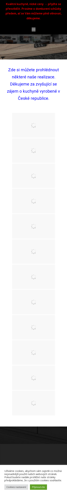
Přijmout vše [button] (38, 487)
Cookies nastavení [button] (16, 487)
